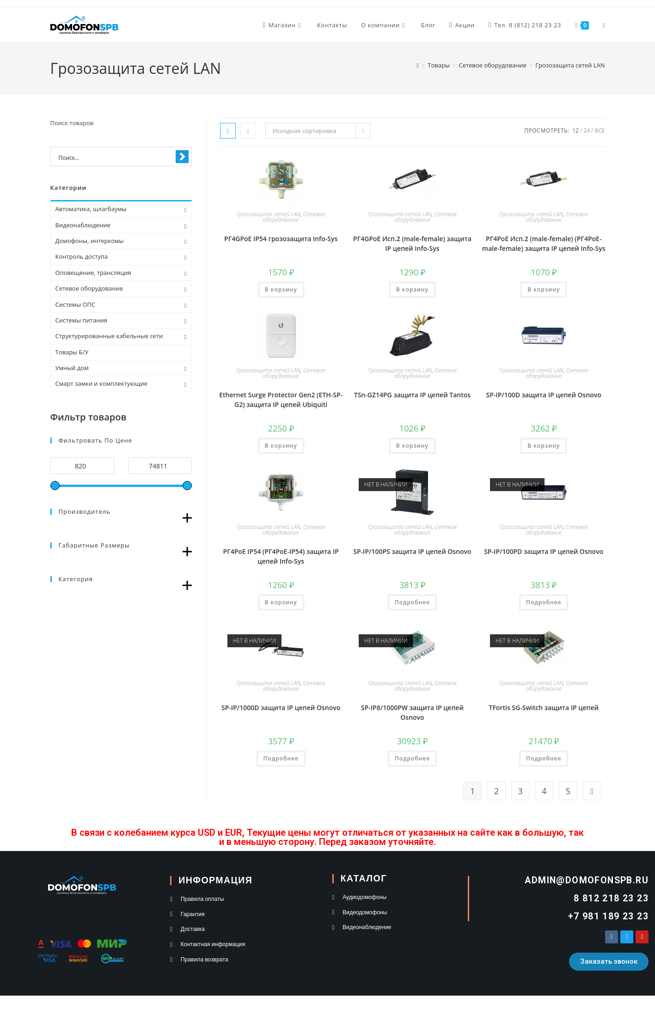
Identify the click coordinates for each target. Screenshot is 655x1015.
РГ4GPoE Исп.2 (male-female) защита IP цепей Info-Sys (412, 243)
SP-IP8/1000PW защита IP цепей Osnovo (412, 712)
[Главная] (417, 65)
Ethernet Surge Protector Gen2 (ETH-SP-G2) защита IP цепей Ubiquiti (281, 399)
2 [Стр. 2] (496, 790)
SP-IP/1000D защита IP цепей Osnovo (280, 707)
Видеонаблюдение (82, 225)
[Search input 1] (115, 157)
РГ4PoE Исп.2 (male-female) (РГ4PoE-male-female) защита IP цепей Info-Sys (544, 243)
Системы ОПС (75, 304)
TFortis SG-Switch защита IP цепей (544, 707)
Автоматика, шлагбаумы (91, 209)
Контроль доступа (81, 256)
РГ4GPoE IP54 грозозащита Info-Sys (280, 238)
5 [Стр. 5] (568, 790)
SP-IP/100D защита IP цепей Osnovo (543, 394)
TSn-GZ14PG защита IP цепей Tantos (412, 394)
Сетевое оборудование (294, 217)
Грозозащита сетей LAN (570, 65)
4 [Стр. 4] (544, 790)
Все (600, 130)
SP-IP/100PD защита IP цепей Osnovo (543, 551)
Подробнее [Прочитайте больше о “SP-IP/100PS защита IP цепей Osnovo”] (412, 602)
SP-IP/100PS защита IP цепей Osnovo (412, 551)
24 (586, 130)
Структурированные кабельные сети (109, 336)
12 (575, 130)
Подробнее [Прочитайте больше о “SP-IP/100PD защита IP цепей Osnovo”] (543, 602)
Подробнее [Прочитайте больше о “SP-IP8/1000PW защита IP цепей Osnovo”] (412, 758)
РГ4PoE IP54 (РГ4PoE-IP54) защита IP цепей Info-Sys (281, 556)
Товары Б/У (72, 352)
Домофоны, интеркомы (89, 241)
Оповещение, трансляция (93, 272)
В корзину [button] (281, 289)
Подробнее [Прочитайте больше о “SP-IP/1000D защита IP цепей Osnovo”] (281, 758)
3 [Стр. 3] (520, 790)
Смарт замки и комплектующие (101, 383)
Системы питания (81, 320)
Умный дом (72, 368)
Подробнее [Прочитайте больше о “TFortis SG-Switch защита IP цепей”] (543, 758)
